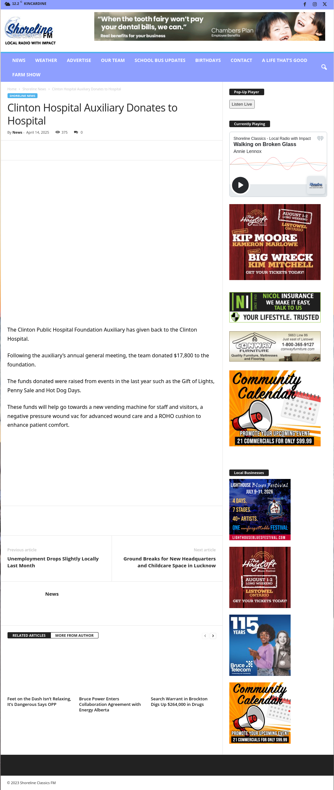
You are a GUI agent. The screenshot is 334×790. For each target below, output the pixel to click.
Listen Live (242, 104)
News (18, 60)
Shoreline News (34, 89)
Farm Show (26, 74)
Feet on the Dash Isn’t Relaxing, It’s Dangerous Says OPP (39, 701)
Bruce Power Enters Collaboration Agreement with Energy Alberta (110, 704)
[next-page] (213, 635)
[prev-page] (205, 635)
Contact (241, 60)
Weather (46, 60)
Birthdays (208, 60)
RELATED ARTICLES (29, 635)
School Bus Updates (160, 60)
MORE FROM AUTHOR (74, 635)
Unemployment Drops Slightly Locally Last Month (53, 562)
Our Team (113, 60)
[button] (324, 67)
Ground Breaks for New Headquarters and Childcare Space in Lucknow (170, 562)
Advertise (79, 60)
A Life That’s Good (284, 60)
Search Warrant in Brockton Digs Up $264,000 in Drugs (179, 701)
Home (12, 89)
